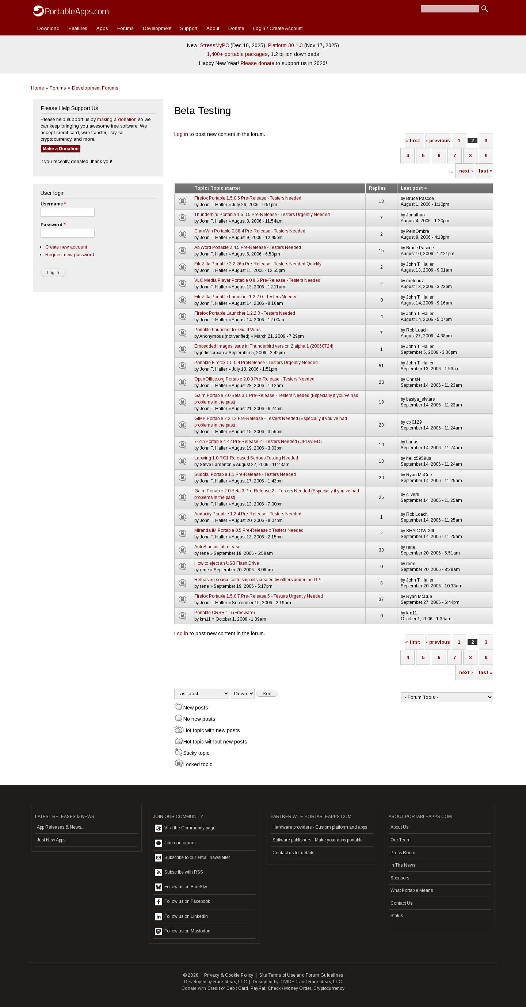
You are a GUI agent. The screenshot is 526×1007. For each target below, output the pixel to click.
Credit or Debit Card (227, 988)
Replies (377, 188)
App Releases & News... (60, 827)
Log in (181, 134)
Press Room (402, 852)
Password (53, 224)
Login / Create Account (277, 28)
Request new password (69, 254)
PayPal (258, 988)
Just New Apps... (53, 840)
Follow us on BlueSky (181, 887)
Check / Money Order (289, 988)
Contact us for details (293, 852)
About (212, 28)
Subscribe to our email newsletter (192, 858)
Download (48, 28)
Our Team (400, 840)
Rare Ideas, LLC (230, 981)
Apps (102, 28)
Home (37, 88)
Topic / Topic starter (217, 188)
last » (486, 171)
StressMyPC (214, 45)
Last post (414, 188)
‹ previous (438, 140)
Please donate (257, 63)
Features (78, 28)
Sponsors (399, 878)
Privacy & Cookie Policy (229, 975)
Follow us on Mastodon (182, 931)
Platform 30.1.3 (285, 45)
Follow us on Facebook (182, 901)
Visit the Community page (185, 828)
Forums (125, 28)
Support (188, 28)
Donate (236, 28)
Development (157, 28)
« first (412, 140)
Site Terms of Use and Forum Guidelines (301, 975)
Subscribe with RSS (179, 872)
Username (53, 204)
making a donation (117, 119)
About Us (399, 827)
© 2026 (190, 975)
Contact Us (401, 903)
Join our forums (175, 843)
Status (396, 915)
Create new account (66, 247)
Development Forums (95, 88)
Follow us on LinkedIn (181, 916)
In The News (402, 865)
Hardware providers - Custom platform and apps (319, 827)
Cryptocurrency (328, 988)
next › (466, 171)
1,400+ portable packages (237, 54)
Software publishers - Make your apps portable (317, 840)
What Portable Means (411, 890)
